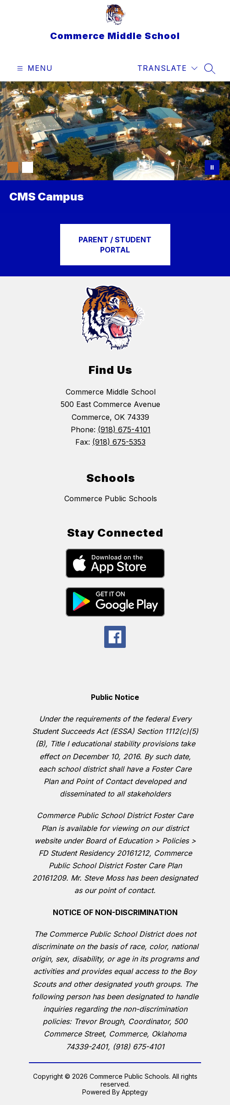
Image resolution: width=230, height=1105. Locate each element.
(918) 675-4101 (124, 429)
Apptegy (135, 1092)
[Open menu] (34, 68)
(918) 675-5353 (119, 442)
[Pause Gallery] (212, 167)
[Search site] (209, 68)
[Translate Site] (167, 68)
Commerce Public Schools (110, 498)
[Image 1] (12, 167)
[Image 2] (27, 167)
